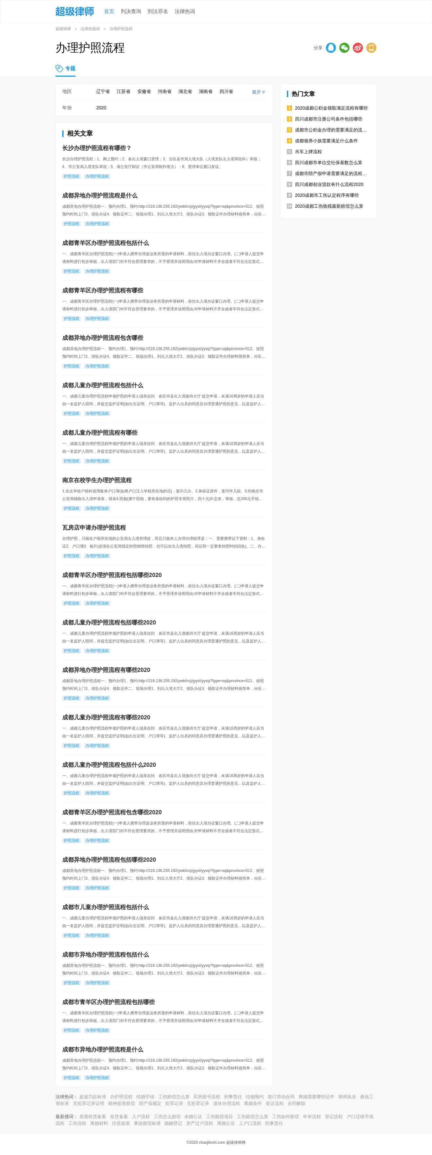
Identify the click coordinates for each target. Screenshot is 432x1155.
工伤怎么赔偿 (167, 1116)
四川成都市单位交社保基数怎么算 (328, 162)
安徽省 (144, 91)
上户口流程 (250, 1123)
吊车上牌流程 (308, 151)
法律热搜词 (90, 29)
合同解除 (297, 1103)
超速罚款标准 (92, 1096)
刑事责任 (233, 1096)
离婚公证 (226, 1123)
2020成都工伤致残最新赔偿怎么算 (329, 206)
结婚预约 (255, 1096)
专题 (70, 68)
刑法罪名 (158, 11)
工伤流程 (77, 1123)
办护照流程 (121, 1096)
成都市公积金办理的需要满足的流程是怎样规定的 (332, 129)
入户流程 (141, 1116)
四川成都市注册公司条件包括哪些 (328, 118)
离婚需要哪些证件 (316, 1096)
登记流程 (334, 1116)
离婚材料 (99, 1123)
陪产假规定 (150, 1103)
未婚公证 (193, 1116)
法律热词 (185, 11)
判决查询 (131, 11)
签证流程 (275, 1103)
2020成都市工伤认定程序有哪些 (327, 195)
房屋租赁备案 (92, 1116)
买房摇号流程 (206, 1096)
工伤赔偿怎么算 (174, 1096)
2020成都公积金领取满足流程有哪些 (331, 108)
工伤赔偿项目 (219, 1116)
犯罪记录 (174, 1103)
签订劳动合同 (281, 1096)
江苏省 (123, 91)
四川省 (226, 91)
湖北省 (185, 91)
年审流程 (312, 1116)
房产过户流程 (199, 1123)
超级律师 (63, 29)
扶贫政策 (121, 1123)
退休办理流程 (226, 1103)
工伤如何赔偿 (285, 1116)
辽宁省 (103, 91)
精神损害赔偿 (121, 1103)
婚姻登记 (173, 1123)
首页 (109, 11)
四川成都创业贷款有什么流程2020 (329, 184)
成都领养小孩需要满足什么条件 (326, 140)
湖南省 (205, 91)
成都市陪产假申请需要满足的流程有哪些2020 (332, 173)
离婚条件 (253, 1103)
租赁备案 (119, 1116)
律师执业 (347, 1096)
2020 (101, 107)
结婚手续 (145, 1096)
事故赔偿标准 (147, 1123)
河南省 (164, 91)
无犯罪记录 (198, 1103)
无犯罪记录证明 (88, 1103)
